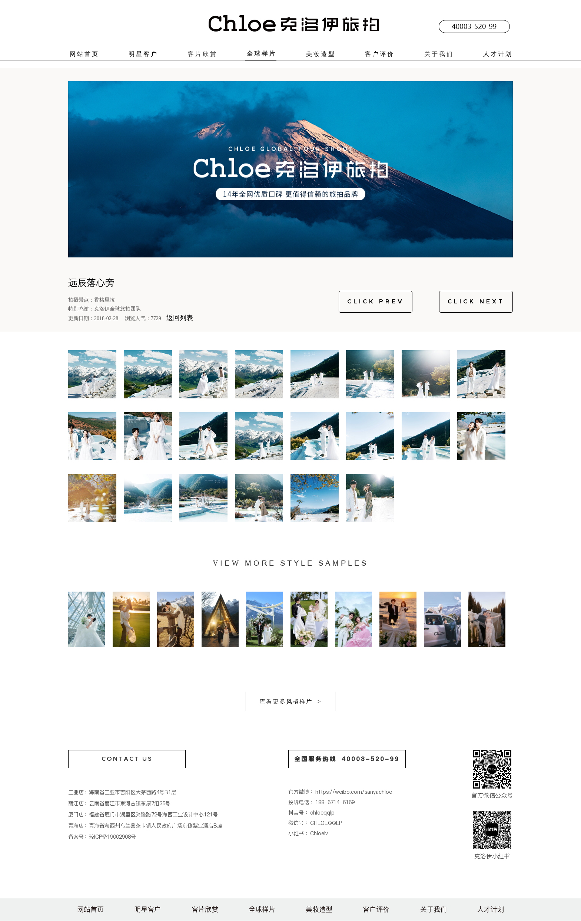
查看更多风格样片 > (290, 701)
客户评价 (380, 54)
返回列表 (179, 318)
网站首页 (84, 54)
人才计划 (498, 54)
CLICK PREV (375, 302)
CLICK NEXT (476, 302)
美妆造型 (321, 54)
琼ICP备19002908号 (112, 837)
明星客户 (143, 54)
